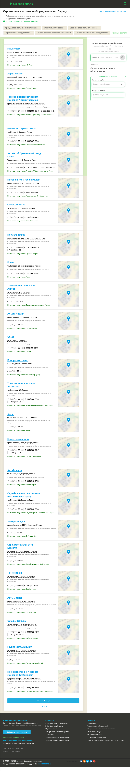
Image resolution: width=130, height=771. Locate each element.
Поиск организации (94, 736)
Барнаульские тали (18, 443)
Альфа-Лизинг (15, 318)
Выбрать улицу (98, 95)
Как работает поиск (94, 739)
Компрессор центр (17, 364)
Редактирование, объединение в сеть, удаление (105, 744)
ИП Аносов (13, 53)
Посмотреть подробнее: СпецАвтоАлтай (22, 225)
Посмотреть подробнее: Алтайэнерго (21, 489)
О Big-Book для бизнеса (54, 730)
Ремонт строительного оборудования (93, 33)
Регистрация (91, 727)
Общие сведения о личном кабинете (101, 733)
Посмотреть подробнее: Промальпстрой (22, 258)
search (125, 4)
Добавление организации (96, 742)
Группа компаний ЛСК (19, 651)
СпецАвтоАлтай (16, 209)
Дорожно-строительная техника (86, 28)
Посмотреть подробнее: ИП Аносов (20, 69)
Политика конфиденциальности (57, 744)
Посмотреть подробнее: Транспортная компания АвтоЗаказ (30, 410)
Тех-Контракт (14, 577)
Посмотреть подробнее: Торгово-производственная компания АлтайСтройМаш (32, 119)
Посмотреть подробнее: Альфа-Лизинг (22, 332)
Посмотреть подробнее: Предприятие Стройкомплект (27, 200)
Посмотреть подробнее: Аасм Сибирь (21, 616)
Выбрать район (98, 84)
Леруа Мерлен (15, 78)
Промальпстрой (16, 239)
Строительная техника (55, 28)
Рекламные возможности (13, 742)
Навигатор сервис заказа (21, 133)
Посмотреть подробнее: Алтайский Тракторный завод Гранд (30, 175)
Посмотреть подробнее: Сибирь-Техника (22, 642)
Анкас (10, 418)
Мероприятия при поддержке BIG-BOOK (18, 747)
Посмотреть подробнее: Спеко (19, 356)
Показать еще (43, 705)
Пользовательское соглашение (57, 742)
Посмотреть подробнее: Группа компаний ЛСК (25, 667)
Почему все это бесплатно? (97, 730)
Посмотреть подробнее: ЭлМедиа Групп (22, 540)
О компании (49, 739)
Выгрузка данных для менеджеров (17, 745)
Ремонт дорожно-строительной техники (55, 33)
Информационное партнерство (57, 736)
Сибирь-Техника (16, 625)
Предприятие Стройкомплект (23, 184)
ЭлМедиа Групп (16, 525)
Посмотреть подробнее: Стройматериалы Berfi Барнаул (28, 568)
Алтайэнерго (14, 474)
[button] (81, 765)
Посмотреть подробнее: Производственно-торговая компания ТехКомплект (32, 695)
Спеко (10, 341)
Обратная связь (51, 733)
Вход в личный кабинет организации (112, 11)
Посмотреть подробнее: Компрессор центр (23, 379)
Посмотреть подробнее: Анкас (19, 435)
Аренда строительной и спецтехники (22, 28)
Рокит (10, 266)
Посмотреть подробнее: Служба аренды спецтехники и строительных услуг (32, 517)
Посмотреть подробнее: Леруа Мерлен (22, 92)
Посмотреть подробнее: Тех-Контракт (21, 593)
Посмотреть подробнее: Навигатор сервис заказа (26, 149)
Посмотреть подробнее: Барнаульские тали (24, 461)
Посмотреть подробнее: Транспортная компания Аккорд (28, 309)
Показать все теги (11, 38)
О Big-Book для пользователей (57, 727)
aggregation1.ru (44, 768)
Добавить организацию (17, 736)
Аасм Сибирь (15, 602)
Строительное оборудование (19, 33)
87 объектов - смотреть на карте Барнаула (22, 21)
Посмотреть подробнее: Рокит (18, 281)
